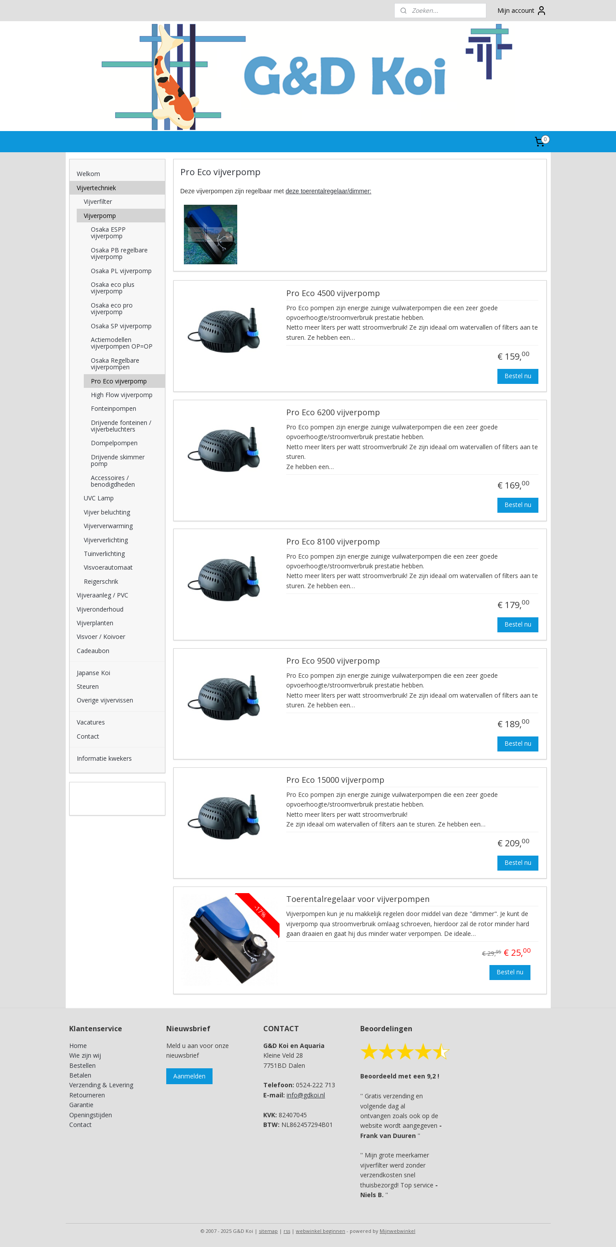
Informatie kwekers (104, 758)
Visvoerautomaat (108, 567)
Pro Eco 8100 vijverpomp (333, 542)
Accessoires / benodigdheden (113, 480)
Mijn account (522, 10)
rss (287, 1231)
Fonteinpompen (113, 408)
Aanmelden (189, 1076)
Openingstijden (90, 1115)
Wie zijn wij (85, 1055)
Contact (88, 736)
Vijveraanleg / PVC (102, 595)
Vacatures (91, 722)
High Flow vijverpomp (122, 395)
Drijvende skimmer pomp (118, 460)
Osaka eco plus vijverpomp (112, 287)
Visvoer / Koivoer (101, 636)
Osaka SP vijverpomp (121, 326)
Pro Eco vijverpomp (119, 381)
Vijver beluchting (107, 512)
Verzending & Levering (101, 1085)
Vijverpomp (100, 215)
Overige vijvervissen (105, 700)
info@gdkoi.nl (306, 1095)
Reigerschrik (101, 581)
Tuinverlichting (104, 553)
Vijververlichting (106, 540)
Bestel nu (517, 376)
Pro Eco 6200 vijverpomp (333, 412)
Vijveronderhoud (100, 609)
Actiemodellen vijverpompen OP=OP (122, 342)
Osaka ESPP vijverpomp (108, 232)
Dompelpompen (114, 443)
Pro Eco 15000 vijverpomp (335, 780)
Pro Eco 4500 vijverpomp (333, 293)
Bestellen (82, 1065)
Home (78, 1045)
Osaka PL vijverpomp (121, 271)
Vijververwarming (108, 526)
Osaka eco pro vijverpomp (112, 308)
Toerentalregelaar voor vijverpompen (357, 899)
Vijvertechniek (96, 188)
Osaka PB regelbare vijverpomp (119, 253)
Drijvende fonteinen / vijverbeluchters (121, 425)
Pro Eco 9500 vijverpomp (333, 661)
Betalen (80, 1075)
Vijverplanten (95, 623)
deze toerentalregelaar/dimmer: (329, 190)
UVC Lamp (99, 498)
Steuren (88, 686)
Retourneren (87, 1095)
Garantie (81, 1105)
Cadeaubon (93, 650)
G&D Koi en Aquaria (107, 793)
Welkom (88, 173)
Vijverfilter (98, 201)
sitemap (268, 1231)
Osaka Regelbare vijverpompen (115, 363)
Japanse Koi (93, 673)
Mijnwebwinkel (397, 1231)
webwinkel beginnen (320, 1231)
